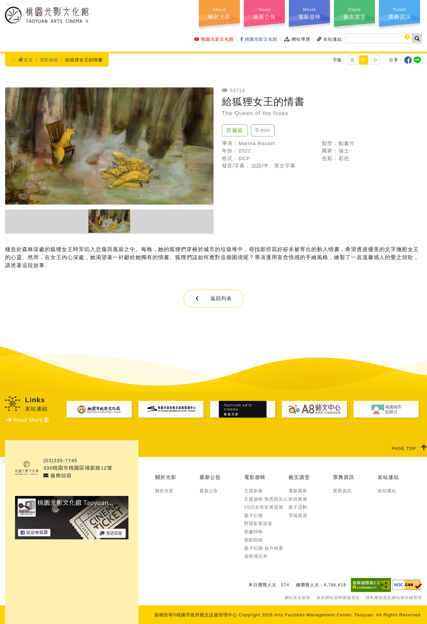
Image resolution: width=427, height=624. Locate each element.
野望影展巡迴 (258, 523)
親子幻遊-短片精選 (263, 548)
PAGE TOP (409, 447)
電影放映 (49, 59)
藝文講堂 (299, 477)
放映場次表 (256, 556)
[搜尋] (378, 38)
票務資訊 (343, 477)
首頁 (25, 59)
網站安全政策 (298, 597)
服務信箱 (57, 475)
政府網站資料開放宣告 (338, 597)
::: (8, 4)
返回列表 (213, 298)
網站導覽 (297, 39)
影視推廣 (298, 499)
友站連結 (329, 39)
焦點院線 (253, 539)
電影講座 (298, 490)
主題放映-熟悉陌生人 (266, 499)
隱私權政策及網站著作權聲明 (394, 597)
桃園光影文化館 (214, 39)
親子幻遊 (253, 515)
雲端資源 (298, 515)
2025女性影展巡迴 (263, 507)
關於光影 (165, 477)
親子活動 (298, 507)
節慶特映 (253, 531)
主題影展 (253, 490)
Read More (28, 420)
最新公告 (210, 477)
